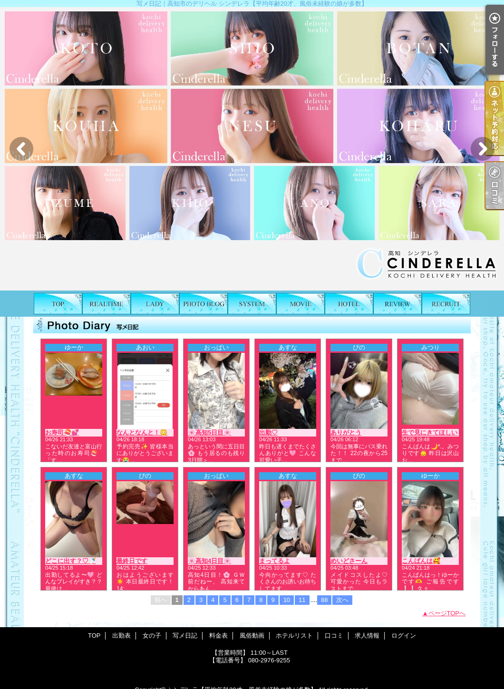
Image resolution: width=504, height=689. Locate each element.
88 (324, 599)
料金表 (252, 303)
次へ (342, 599)
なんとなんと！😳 (141, 432)
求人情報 (446, 303)
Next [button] (482, 149)
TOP (58, 303)
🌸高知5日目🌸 (209, 432)
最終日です (131, 560)
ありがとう (345, 432)
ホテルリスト (349, 303)
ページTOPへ (447, 613)
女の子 (155, 303)
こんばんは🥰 (421, 560)
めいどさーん (349, 560)
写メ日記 (203, 303)
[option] (252, 149)
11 (302, 599)
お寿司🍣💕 (62, 432)
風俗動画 (300, 303)
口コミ (397, 303)
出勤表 (106, 303)
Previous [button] (21, 149)
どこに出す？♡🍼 (70, 560)
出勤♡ (268, 432)
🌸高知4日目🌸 (209, 560)
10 (286, 599)
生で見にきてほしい (429, 432)
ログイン (403, 635)
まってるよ (274, 560)
